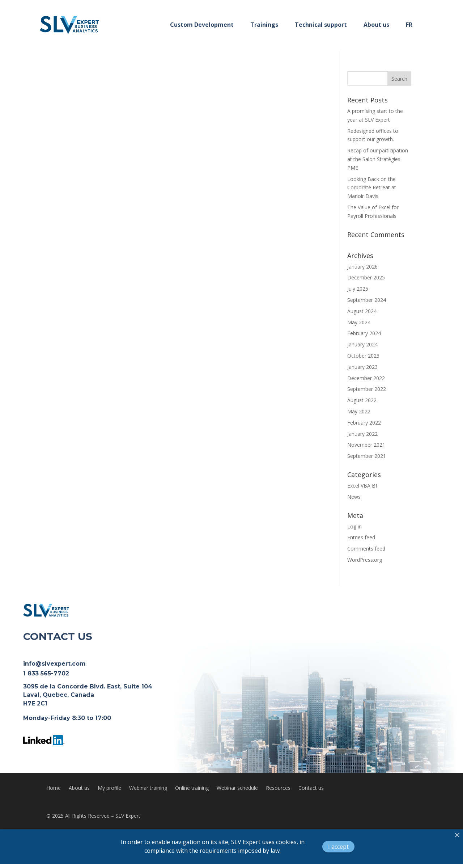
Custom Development (202, 25)
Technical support (321, 25)
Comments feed (366, 548)
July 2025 (357, 288)
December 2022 (366, 378)
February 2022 (364, 422)
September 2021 (366, 455)
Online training (192, 788)
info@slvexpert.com (54, 663)
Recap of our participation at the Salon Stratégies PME (377, 159)
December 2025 (366, 277)
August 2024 (362, 311)
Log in (354, 526)
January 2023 (362, 366)
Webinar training (148, 788)
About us (376, 25)
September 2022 (366, 388)
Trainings (264, 25)
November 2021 (366, 444)
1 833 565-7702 (46, 673)
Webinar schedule (237, 788)
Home (53, 788)
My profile (109, 788)
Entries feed (361, 537)
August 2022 (362, 400)
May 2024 (358, 322)
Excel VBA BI (362, 485)
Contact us (311, 788)
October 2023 (363, 355)
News (354, 496)
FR (409, 25)
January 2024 (362, 344)
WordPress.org (364, 559)
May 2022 (358, 411)
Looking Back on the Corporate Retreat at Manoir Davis (371, 188)
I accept (338, 847)
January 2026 (362, 266)
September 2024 (366, 299)
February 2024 (364, 333)
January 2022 (362, 433)
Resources (278, 788)
